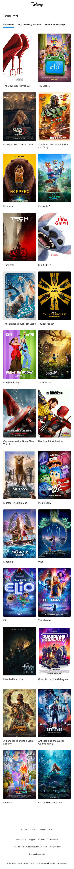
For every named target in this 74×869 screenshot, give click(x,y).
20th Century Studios (29, 24)
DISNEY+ (23, 829)
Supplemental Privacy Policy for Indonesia (30, 847)
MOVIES (42, 829)
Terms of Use (53, 839)
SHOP (33, 829)
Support (32, 839)
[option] (10, 25)
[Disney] (37, 4)
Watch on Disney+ (55, 24)
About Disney (21, 839)
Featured (8, 24)
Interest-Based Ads (37, 854)
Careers (41, 839)
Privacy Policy (55, 847)
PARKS (51, 829)
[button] (4, 4)
